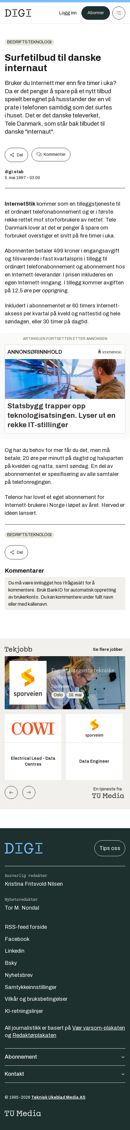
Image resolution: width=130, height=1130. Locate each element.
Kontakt (65, 1074)
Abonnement (65, 1057)
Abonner (96, 13)
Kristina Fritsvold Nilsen (34, 884)
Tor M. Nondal (22, 908)
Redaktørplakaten (34, 1035)
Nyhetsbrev (19, 975)
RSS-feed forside (26, 927)
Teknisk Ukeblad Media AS (58, 1097)
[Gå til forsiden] (18, 13)
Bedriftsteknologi (29, 42)
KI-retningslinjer (24, 1011)
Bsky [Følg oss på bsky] (11, 963)
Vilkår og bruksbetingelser (36, 999)
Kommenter (51, 154)
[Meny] (118, 12)
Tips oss (109, 848)
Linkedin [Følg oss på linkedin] (14, 951)
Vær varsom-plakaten (98, 1028)
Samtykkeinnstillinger (31, 987)
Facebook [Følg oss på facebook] (17, 939)
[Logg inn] (68, 13)
